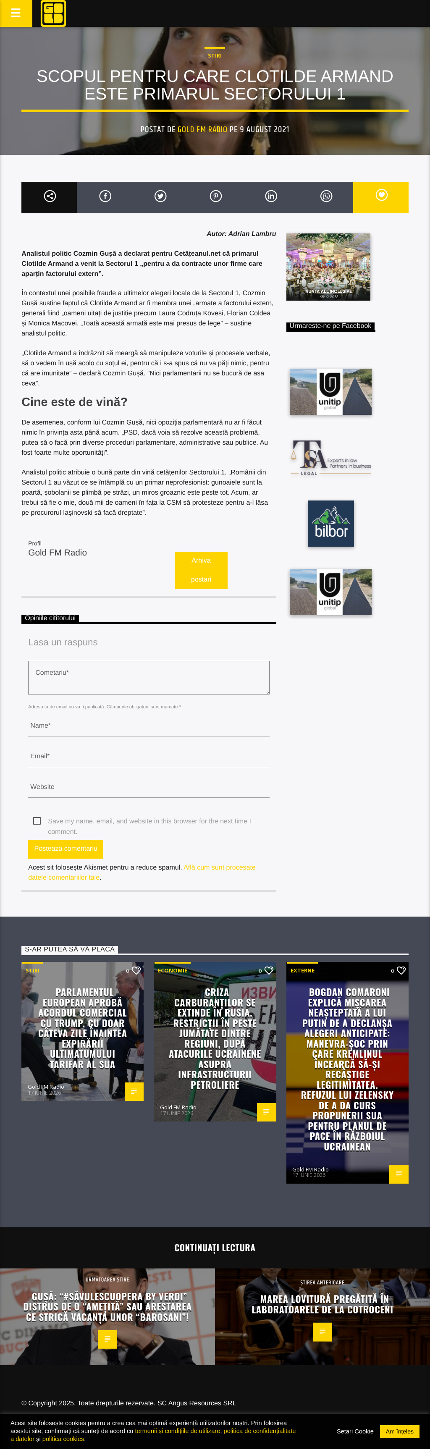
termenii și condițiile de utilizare (177, 1431)
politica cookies (63, 1439)
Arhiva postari (201, 570)
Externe (303, 970)
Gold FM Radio (203, 129)
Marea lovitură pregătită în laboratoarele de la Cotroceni (322, 1304)
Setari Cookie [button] (355, 1431)
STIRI (215, 55)
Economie (172, 970)
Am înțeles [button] (400, 1431)
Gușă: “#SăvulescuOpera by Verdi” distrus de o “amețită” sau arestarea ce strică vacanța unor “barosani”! (107, 1306)
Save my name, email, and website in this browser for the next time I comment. (149, 822)
